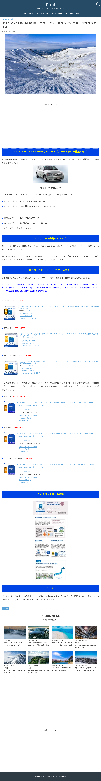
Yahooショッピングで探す (29, 318)
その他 (60, 14)
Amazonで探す (25, 316)
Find (51, 4)
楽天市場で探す (25, 313)
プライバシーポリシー (71, 14)
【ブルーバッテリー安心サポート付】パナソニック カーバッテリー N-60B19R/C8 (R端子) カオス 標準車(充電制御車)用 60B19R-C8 (58, 307)
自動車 (30, 14)
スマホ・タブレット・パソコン (45, 14)
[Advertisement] (50, 122)
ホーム (24, 14)
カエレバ (26, 310)
